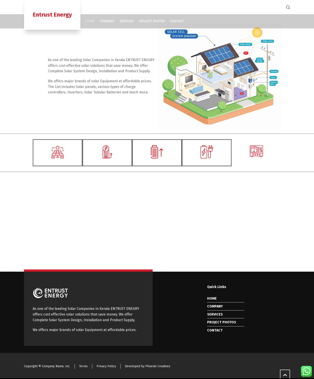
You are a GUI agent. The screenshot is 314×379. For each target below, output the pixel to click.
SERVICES (215, 314)
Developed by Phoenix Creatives (147, 366)
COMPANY (215, 306)
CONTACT (215, 330)
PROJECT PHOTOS (221, 322)
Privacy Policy (106, 366)
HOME (212, 298)
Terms (83, 366)
